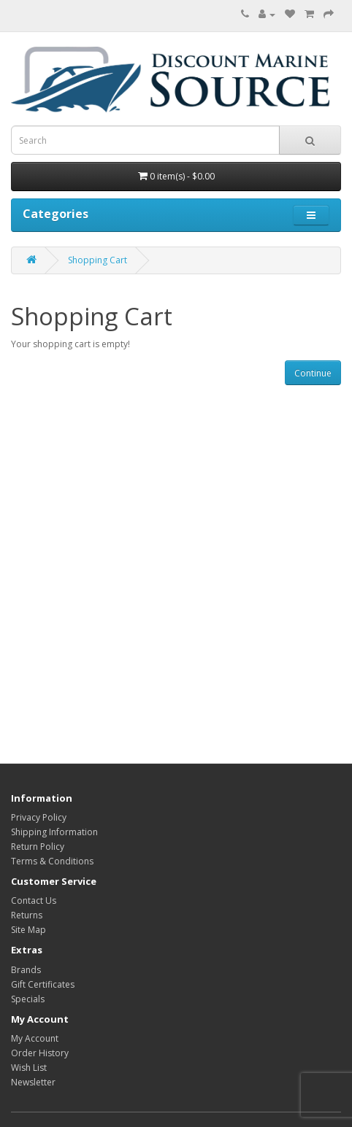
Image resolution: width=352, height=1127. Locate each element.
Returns (26, 915)
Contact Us (33, 900)
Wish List (29, 1067)
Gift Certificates (42, 984)
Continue (313, 373)
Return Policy (37, 846)
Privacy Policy (38, 817)
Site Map (28, 929)
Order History (40, 1053)
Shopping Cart (97, 260)
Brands (26, 970)
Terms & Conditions (52, 861)
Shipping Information (54, 832)
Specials (28, 999)
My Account (34, 1038)
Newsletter (33, 1082)
